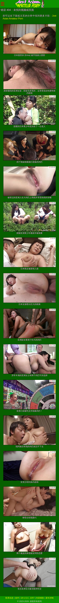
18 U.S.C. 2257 (27, 598)
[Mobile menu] (2, 4)
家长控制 (50, 598)
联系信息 (9, 598)
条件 (17, 598)
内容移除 (40, 598)
